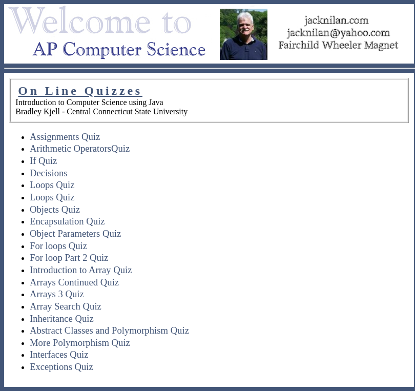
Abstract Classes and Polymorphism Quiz (109, 330)
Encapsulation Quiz (67, 221)
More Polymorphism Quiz (80, 342)
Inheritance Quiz (62, 318)
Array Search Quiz (65, 306)
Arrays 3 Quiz (57, 294)
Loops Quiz (52, 184)
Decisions (49, 173)
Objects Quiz (55, 209)
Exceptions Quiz (61, 366)
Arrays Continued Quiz (74, 282)
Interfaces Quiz (59, 354)
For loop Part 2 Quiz (69, 257)
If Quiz (43, 160)
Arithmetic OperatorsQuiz (80, 148)
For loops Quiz (58, 245)
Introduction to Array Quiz (81, 269)
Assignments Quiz (65, 136)
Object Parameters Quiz (75, 233)
